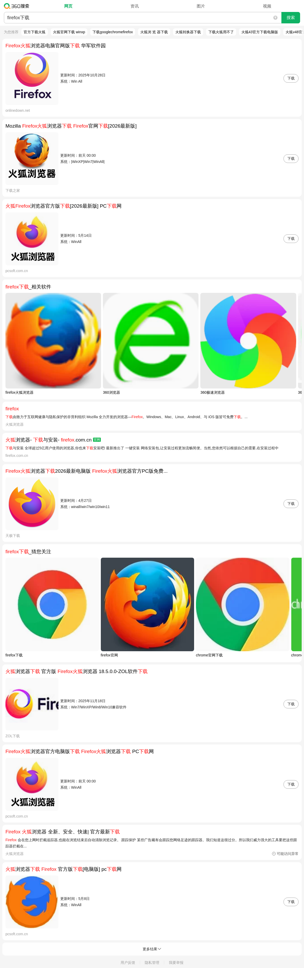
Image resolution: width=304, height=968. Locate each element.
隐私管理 (152, 962)
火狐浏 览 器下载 (154, 32)
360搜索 (18, 6)
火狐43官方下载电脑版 (259, 32)
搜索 (291, 17)
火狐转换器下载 (188, 32)
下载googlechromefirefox (112, 32)
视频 (267, 6)
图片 (201, 6)
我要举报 (176, 962)
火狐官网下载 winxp (69, 32)
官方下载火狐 (34, 32)
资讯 (134, 6)
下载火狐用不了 (221, 32)
